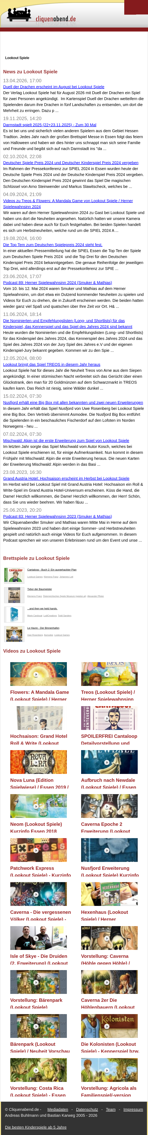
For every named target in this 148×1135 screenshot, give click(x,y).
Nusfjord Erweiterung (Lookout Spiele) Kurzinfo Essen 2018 (110, 871)
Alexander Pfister (95, 596)
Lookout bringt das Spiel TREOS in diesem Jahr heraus (51, 364)
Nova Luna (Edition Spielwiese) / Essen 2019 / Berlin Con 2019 (39, 783)
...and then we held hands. (31, 609)
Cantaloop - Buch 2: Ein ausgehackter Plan (40, 570)
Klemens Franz (51, 577)
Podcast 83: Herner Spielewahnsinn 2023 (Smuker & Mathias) (57, 516)
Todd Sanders (64, 615)
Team (111, 1109)
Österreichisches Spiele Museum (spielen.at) (64, 596)
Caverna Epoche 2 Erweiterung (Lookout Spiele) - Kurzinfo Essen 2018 (108, 827)
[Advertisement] (75, 43)
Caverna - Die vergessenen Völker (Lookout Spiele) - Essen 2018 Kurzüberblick (40, 915)
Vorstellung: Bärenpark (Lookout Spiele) (36, 1003)
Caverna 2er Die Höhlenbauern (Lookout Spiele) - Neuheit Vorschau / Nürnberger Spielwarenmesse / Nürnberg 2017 (111, 1003)
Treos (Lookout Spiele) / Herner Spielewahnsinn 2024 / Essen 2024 (108, 695)
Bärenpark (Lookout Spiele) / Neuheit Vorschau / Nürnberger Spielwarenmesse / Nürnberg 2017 (40, 1047)
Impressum (133, 1109)
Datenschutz (87, 1109)
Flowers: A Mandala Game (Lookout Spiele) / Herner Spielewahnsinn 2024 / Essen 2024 (39, 695)
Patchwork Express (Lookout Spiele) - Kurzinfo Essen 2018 (40, 871)
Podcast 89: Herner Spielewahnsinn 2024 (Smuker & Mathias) (57, 282)
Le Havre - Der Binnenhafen (31, 629)
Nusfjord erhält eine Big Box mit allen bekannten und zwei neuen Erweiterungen (73, 402)
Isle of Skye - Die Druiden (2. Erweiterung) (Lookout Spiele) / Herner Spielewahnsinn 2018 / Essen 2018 (39, 959)
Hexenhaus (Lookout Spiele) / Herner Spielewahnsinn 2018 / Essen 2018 (106, 915)
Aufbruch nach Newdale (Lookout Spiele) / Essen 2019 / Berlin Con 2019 (108, 783)
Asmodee (48, 635)
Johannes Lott (66, 577)
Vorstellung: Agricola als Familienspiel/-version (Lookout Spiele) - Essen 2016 (109, 1091)
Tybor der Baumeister (28, 590)
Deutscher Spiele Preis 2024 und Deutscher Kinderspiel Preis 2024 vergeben (71, 163)
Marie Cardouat (34, 615)
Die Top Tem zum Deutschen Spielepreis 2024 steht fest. (52, 245)
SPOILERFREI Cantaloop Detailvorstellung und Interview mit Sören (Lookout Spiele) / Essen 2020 (109, 739)
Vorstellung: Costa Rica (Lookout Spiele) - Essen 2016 (38, 1091)
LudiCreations (50, 615)
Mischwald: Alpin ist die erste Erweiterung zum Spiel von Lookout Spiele (66, 440)
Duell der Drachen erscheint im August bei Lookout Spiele (53, 87)
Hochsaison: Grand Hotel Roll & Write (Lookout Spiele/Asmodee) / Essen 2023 (38, 739)
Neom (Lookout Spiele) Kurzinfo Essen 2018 (36, 827)
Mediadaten (57, 1109)
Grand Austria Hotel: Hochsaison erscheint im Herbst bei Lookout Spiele (66, 478)
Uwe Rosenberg (35, 635)
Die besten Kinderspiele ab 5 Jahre (35, 1127)
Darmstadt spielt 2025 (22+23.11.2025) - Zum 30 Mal (49, 125)
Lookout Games (35, 577)
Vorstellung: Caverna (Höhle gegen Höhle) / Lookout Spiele (105, 959)
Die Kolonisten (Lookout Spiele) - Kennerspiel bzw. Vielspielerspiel (110, 1047)
